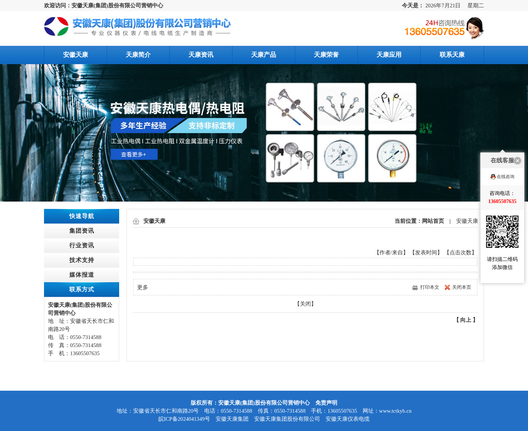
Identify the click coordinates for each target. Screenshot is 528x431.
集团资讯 (81, 231)
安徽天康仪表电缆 (348, 419)
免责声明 (326, 403)
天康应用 (389, 54)
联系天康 (452, 54)
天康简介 (138, 54)
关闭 (305, 304)
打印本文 (429, 287)
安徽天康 (75, 54)
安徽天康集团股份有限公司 (287, 419)
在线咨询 (505, 162)
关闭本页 (461, 287)
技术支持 (81, 260)
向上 (465, 320)
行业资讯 (81, 245)
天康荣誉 (326, 54)
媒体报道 (81, 275)
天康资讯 (200, 54)
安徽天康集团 (232, 419)
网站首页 (433, 221)
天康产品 (263, 54)
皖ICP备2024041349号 (184, 419)
